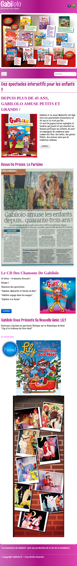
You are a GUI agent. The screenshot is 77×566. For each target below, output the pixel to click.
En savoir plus (7, 336)
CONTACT (44, 146)
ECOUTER (6, 311)
